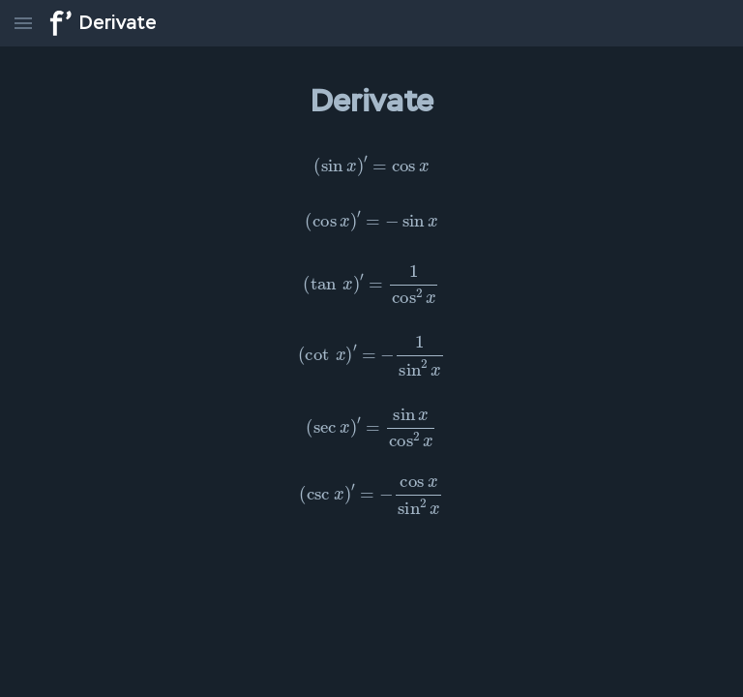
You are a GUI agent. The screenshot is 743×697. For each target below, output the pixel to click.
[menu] (23, 23)
